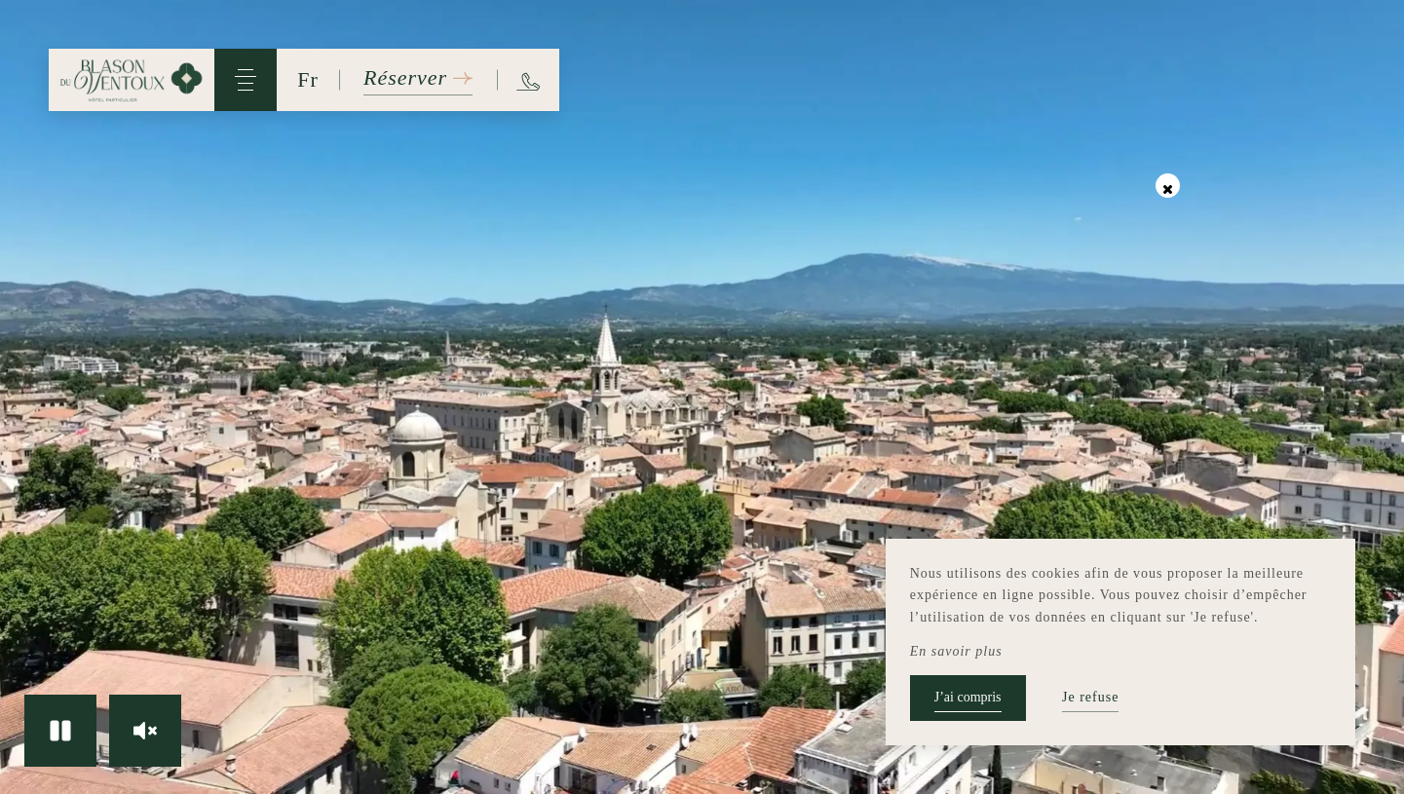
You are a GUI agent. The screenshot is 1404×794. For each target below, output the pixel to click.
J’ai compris (968, 697)
